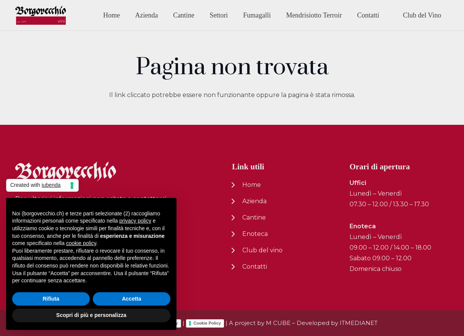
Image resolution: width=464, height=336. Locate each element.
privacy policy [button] (135, 221)
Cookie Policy (207, 323)
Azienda (254, 201)
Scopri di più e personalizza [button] (91, 315)
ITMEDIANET (359, 322)
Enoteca (255, 233)
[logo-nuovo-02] (40, 15)
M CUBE (278, 322)
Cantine (254, 217)
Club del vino (262, 250)
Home (251, 184)
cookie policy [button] (81, 243)
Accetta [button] (131, 299)
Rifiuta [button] (51, 299)
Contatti (254, 266)
